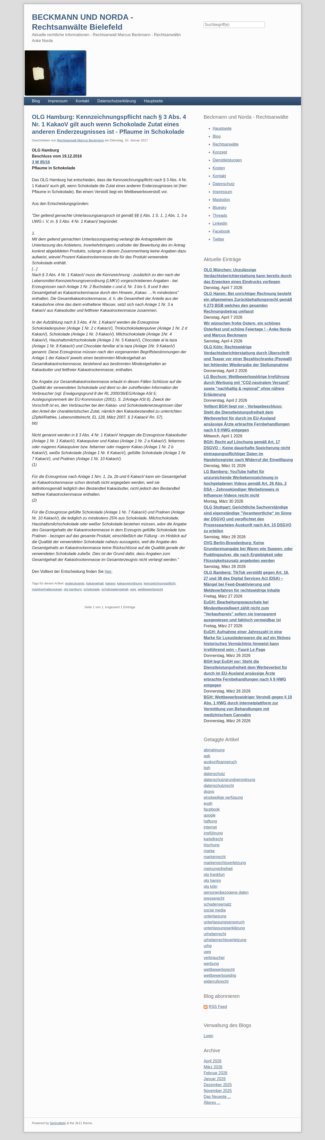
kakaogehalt (95, 583)
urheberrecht (215, 934)
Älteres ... (212, 1102)
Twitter (218, 239)
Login (208, 1036)
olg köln (210, 886)
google (209, 815)
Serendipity (58, 1123)
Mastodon (221, 200)
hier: (108, 571)
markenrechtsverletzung (225, 863)
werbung (211, 963)
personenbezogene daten (226, 892)
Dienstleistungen (227, 160)
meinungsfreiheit (218, 869)
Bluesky (220, 207)
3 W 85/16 (41, 162)
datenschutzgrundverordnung (229, 780)
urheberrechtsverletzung (225, 940)
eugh (208, 803)
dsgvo (209, 791)
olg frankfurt (214, 874)
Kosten (219, 168)
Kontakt (82, 101)
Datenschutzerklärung (116, 101)
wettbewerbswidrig (220, 975)
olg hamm (212, 880)
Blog (36, 101)
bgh (207, 768)
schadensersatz (217, 904)
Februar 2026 (215, 1073)
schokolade (91, 589)
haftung (210, 821)
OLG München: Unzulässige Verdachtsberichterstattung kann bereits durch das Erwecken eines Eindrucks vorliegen (248, 276)
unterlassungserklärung (224, 928)
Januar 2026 (215, 1079)
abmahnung (214, 750)
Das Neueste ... (217, 1097)
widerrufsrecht (216, 981)
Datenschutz (224, 184)
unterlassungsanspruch (224, 922)
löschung (211, 845)
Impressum (58, 101)
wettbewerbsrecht (150, 589)
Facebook (221, 231)
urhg (207, 946)
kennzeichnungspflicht (159, 583)
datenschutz (214, 774)
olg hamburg (73, 589)
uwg (133, 589)
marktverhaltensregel (47, 589)
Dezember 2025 (218, 1085)
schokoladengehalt (114, 589)
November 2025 (218, 1091)
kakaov (110, 583)
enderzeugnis (74, 583)
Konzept (220, 152)
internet (210, 827)
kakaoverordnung (129, 583)
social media (215, 910)
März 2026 (213, 1067)
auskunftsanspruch (220, 762)
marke (209, 851)
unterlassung (215, 916)
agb (207, 756)
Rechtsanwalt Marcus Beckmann (80, 140)
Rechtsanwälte (226, 144)
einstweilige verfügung (223, 797)
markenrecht (215, 857)
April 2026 (212, 1061)
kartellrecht (213, 839)
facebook (212, 809)
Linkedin (220, 223)
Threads (220, 215)
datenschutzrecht (219, 785)
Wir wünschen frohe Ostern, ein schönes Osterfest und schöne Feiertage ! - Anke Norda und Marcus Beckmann (247, 329)
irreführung (213, 833)
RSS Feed (218, 1007)
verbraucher (214, 958)
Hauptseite (153, 101)
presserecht (214, 898)
